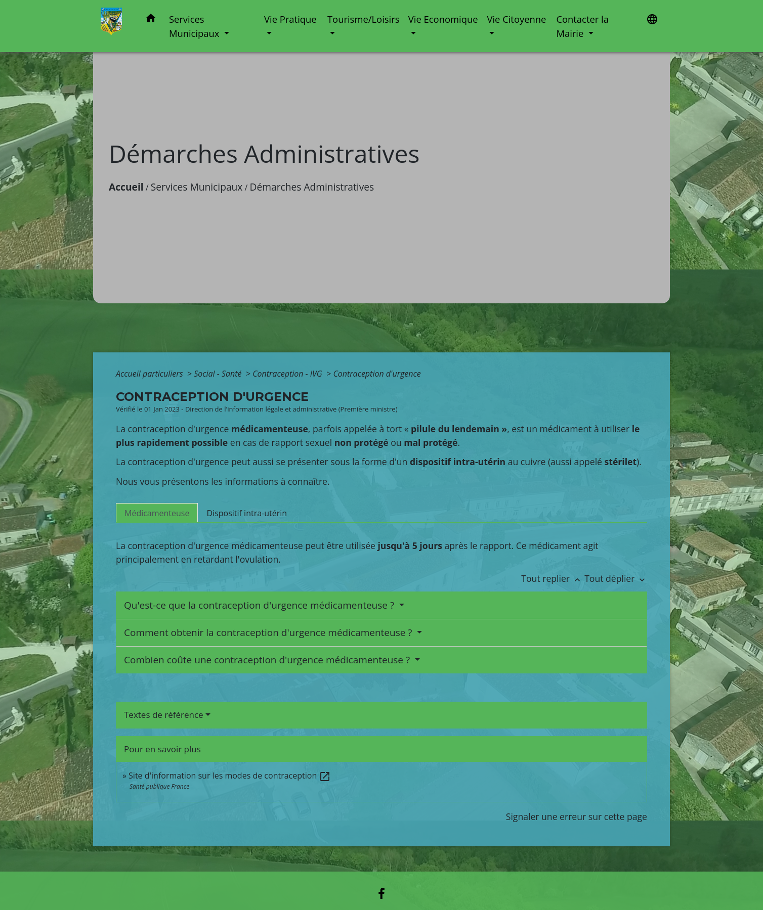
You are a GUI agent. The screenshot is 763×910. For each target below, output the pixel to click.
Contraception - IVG (288, 373)
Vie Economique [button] (443, 19)
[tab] (157, 512)
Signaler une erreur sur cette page (576, 816)
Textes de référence (163, 714)
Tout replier (552, 578)
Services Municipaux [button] (195, 26)
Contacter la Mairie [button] (582, 26)
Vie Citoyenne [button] (516, 19)
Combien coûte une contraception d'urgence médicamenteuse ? (268, 659)
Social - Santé (219, 373)
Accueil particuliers (150, 373)
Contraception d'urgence (376, 373)
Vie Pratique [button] (290, 19)
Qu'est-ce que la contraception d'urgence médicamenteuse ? (260, 605)
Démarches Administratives (312, 187)
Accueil (126, 187)
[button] (151, 20)
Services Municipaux (197, 187)
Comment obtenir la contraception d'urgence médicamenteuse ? (269, 632)
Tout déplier (615, 578)
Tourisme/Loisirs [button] (363, 19)
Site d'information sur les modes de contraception (230, 775)
